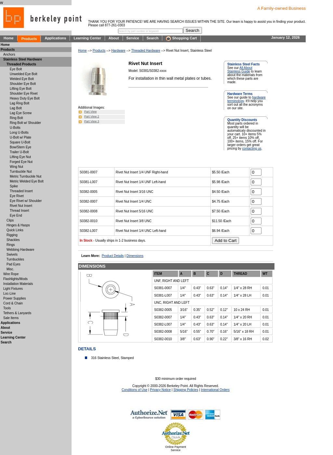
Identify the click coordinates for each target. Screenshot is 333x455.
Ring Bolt (16, 118)
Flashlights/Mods (15, 279)
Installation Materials (18, 284)
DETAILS (87, 348)
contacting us (251, 148)
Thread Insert (19, 210)
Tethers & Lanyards (17, 313)
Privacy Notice (160, 390)
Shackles (13, 240)
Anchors (9, 54)
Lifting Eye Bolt (21, 88)
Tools (7, 308)
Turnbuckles (15, 259)
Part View (90, 111)
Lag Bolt (16, 108)
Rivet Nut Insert (21, 205)
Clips (10, 220)
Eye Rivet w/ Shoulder (26, 201)
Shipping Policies (185, 390)
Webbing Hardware (20, 249)
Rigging (12, 235)
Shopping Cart (181, 38)
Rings (11, 245)
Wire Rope (11, 274)
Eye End (16, 215)
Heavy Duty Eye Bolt (25, 98)
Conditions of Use (134, 390)
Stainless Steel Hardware (22, 59)
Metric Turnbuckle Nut (25, 176)
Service (133, 38)
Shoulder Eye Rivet (24, 93)
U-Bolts (15, 127)
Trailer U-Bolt (19, 152)
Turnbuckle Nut (21, 171)
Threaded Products (21, 64)
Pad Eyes (13, 264)
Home (9, 38)
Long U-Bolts (19, 132)
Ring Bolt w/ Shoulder (25, 123)
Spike (14, 186)
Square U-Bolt (20, 142)
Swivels (12, 254)
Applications (55, 38)
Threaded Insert (21, 191)
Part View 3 (91, 121)
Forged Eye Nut (21, 162)
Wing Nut (16, 166)
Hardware (118, 50)
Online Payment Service (175, 448)
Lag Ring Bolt (19, 103)
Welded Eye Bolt (22, 79)
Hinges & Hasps (18, 225)
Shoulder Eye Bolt (23, 84)
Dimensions (135, 256)
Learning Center (87, 38)
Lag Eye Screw (21, 113)
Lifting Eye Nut (20, 157)
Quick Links (15, 230)
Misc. (10, 269)
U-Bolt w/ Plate (20, 137)
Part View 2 (91, 116)
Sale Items (11, 318)
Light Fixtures (13, 288)
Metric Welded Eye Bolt (27, 181)
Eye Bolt (16, 69)
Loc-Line (9, 293)
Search (153, 38)
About (114, 38)
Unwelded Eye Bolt (23, 74)
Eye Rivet (17, 196)
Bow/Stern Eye (20, 147)
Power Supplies (14, 298)
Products (29, 39)
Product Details (113, 256)
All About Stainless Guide (239, 69)
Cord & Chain (13, 303)
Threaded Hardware (145, 50)
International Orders (215, 390)
